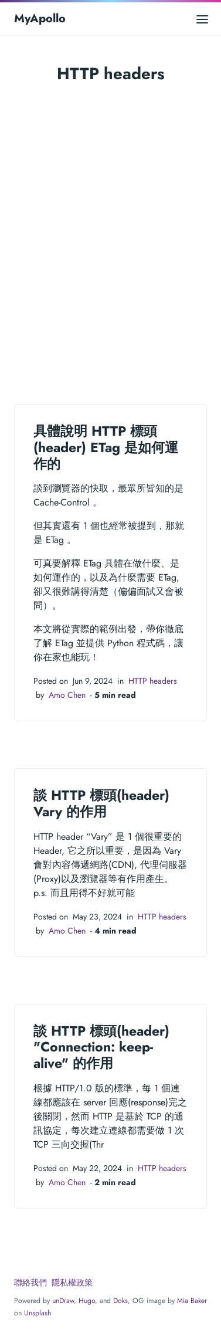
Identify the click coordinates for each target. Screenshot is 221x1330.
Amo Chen (67, 695)
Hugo (87, 1300)
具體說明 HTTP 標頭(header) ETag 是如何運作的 (105, 447)
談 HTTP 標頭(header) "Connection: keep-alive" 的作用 (101, 1047)
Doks (120, 1300)
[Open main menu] (202, 18)
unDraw (63, 1300)
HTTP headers (152, 681)
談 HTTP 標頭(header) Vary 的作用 (101, 803)
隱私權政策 (72, 1282)
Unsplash (37, 1313)
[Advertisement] (110, 240)
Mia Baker (192, 1300)
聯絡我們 (30, 1282)
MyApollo (40, 18)
